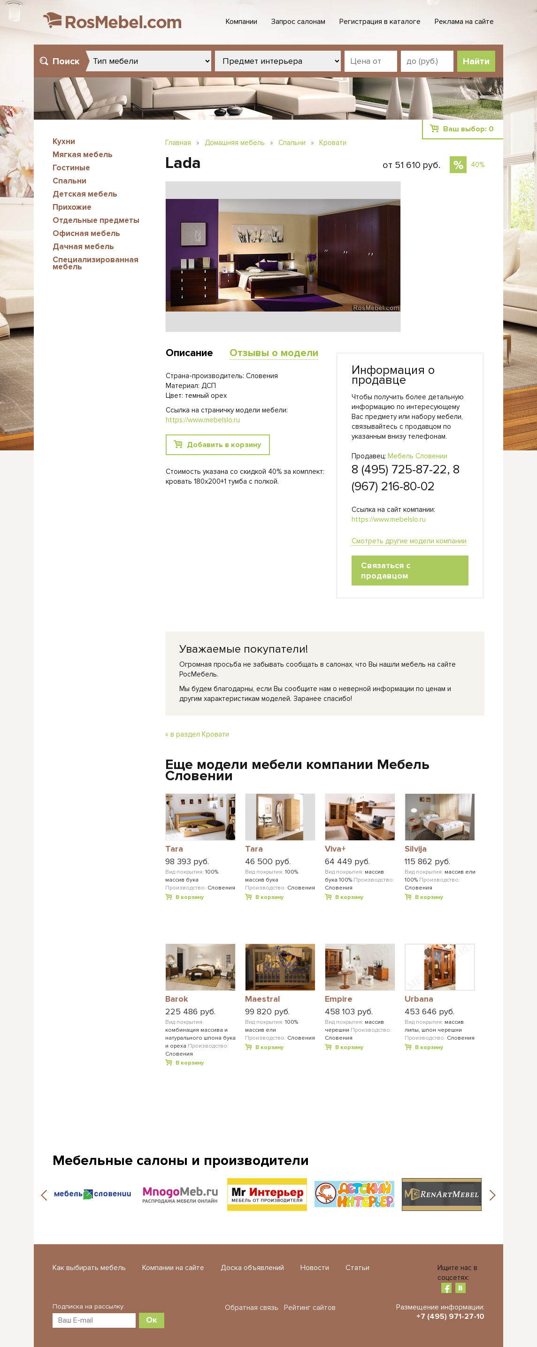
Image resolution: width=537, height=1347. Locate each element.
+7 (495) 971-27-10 (450, 1316)
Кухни (64, 141)
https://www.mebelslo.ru (389, 519)
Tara (174, 849)
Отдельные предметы (96, 220)
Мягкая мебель (83, 155)
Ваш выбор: (468, 129)
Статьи (357, 1267)
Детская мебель (85, 194)
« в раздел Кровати (197, 734)
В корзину (190, 897)
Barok (176, 999)
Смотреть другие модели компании (409, 541)
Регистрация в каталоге (380, 21)
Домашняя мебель (235, 142)
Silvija (416, 849)
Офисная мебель (86, 233)
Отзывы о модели (274, 353)
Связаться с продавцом (385, 570)
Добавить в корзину (224, 444)
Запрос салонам (298, 21)
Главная (178, 142)
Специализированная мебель (95, 263)
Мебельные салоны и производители (181, 1160)
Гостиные (71, 168)
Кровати (332, 142)
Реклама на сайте (464, 21)
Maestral (262, 999)
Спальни (69, 181)
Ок (151, 1320)
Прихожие (72, 207)
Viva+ (335, 849)
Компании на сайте (173, 1267)
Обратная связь (251, 1307)
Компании (241, 21)
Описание (189, 353)
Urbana (419, 999)
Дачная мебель (83, 246)
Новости (314, 1267)
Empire (339, 999)
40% (477, 164)
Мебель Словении (417, 456)
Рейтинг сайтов (310, 1307)
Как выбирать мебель (89, 1267)
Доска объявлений (252, 1267)
